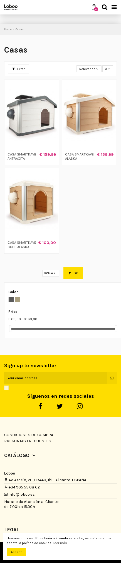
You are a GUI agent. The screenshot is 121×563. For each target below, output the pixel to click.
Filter (18, 69)
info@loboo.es (22, 494)
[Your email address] (55, 378)
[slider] (10, 328)
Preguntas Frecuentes (27, 441)
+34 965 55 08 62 (24, 487)
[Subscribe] (112, 378)
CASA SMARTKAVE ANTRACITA (22, 156)
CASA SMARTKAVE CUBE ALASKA (22, 244)
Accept (16, 552)
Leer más (60, 543)
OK (73, 273)
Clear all (50, 273)
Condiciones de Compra (28, 435)
